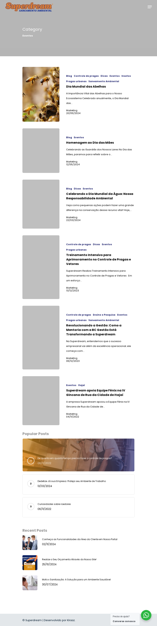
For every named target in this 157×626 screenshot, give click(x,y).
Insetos (126, 76)
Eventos (115, 76)
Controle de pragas (86, 76)
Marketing (71, 110)
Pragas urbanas (76, 81)
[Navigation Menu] (150, 7)
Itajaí (81, 385)
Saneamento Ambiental (103, 81)
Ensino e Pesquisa (104, 315)
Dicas (104, 76)
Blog (69, 76)
